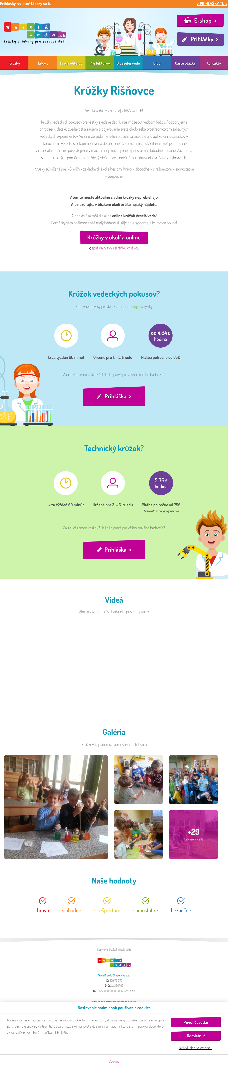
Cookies (114, 1061)
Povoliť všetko (196, 1022)
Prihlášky (202, 39)
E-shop (203, 20)
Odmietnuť (196, 1035)
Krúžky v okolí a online (114, 237)
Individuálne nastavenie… (195, 1048)
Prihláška (115, 396)
